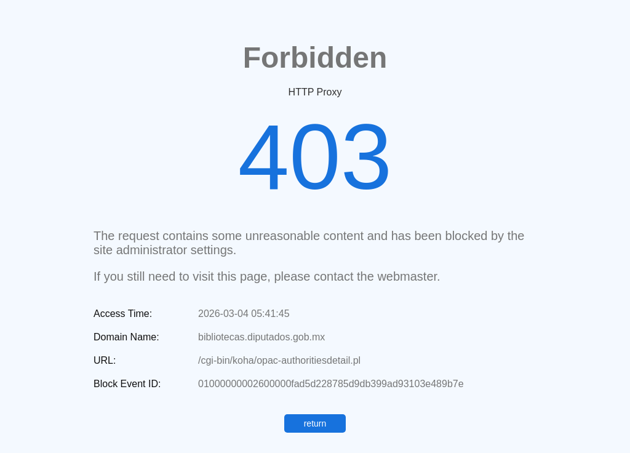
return (315, 423)
